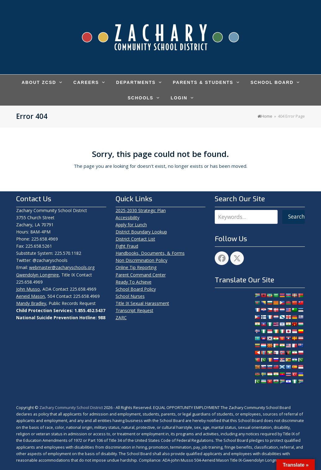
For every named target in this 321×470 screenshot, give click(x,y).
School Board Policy (136, 289)
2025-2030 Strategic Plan (141, 210)
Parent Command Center (141, 275)
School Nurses (130, 296)
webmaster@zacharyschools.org (62, 267)
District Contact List (135, 239)
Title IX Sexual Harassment (142, 303)
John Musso (28, 289)
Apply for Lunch (131, 225)
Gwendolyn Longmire (37, 275)
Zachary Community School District (71, 407)
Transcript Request (134, 310)
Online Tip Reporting (136, 267)
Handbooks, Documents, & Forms (150, 253)
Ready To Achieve (134, 282)
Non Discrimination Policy (141, 260)
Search (296, 216)
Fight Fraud (127, 246)
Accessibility (127, 217)
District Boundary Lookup (141, 232)
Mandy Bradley (31, 303)
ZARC (121, 317)
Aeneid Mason (30, 296)
